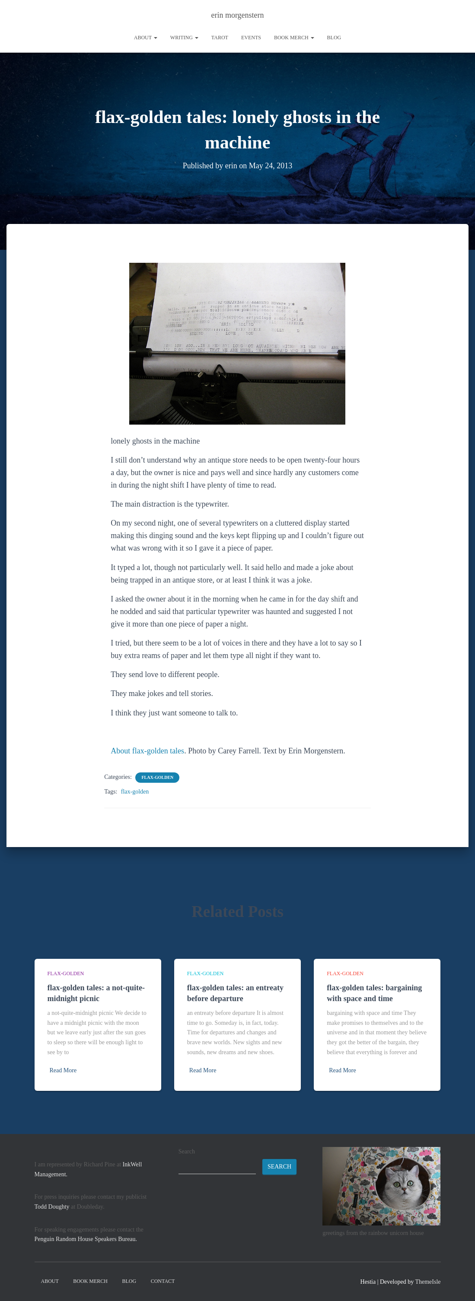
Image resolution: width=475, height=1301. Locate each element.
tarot (219, 38)
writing (184, 38)
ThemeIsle (427, 1282)
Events (251, 38)
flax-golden (157, 777)
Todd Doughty (52, 1206)
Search (187, 1151)
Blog (334, 38)
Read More (63, 1070)
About (145, 38)
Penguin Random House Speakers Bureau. (86, 1239)
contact (163, 1281)
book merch (294, 38)
